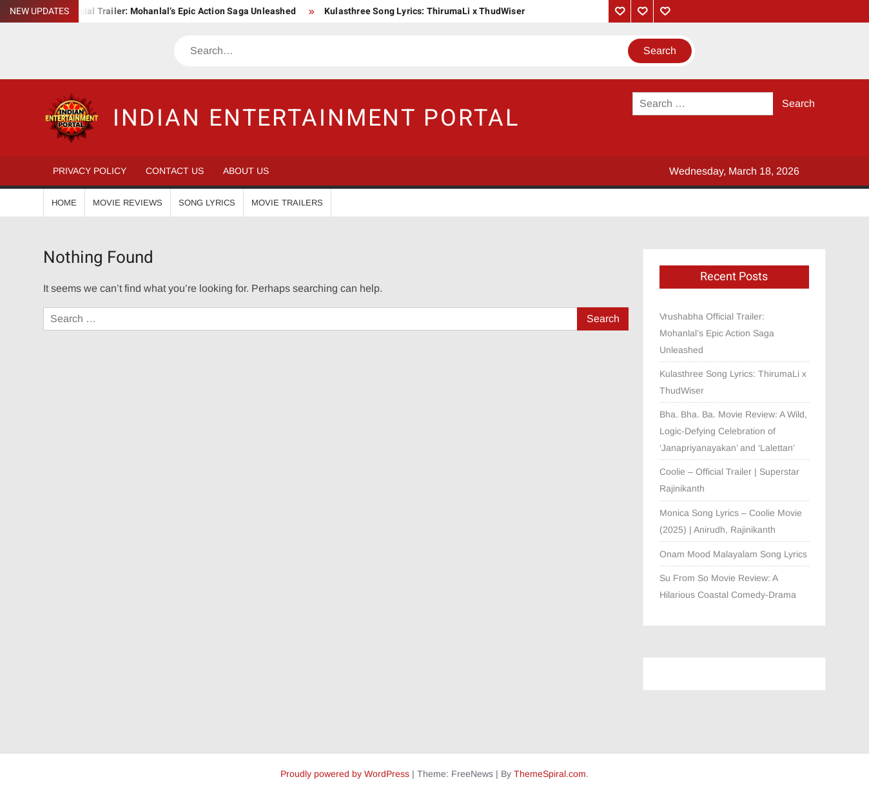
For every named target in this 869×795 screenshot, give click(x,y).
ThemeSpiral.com (550, 774)
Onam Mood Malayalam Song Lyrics (733, 554)
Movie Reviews (127, 202)
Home (64, 202)
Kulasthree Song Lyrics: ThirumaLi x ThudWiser (424, 11)
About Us (246, 171)
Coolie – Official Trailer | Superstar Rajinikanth (729, 479)
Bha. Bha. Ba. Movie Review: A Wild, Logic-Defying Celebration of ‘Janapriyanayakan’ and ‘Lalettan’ (733, 431)
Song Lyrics (207, 202)
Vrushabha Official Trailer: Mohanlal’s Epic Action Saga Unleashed (156, 11)
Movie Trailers (287, 202)
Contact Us (175, 171)
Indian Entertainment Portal (316, 118)
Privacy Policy (89, 171)
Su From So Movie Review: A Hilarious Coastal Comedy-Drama (727, 586)
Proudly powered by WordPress (344, 774)
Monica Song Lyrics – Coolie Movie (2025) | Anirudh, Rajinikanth (730, 521)
